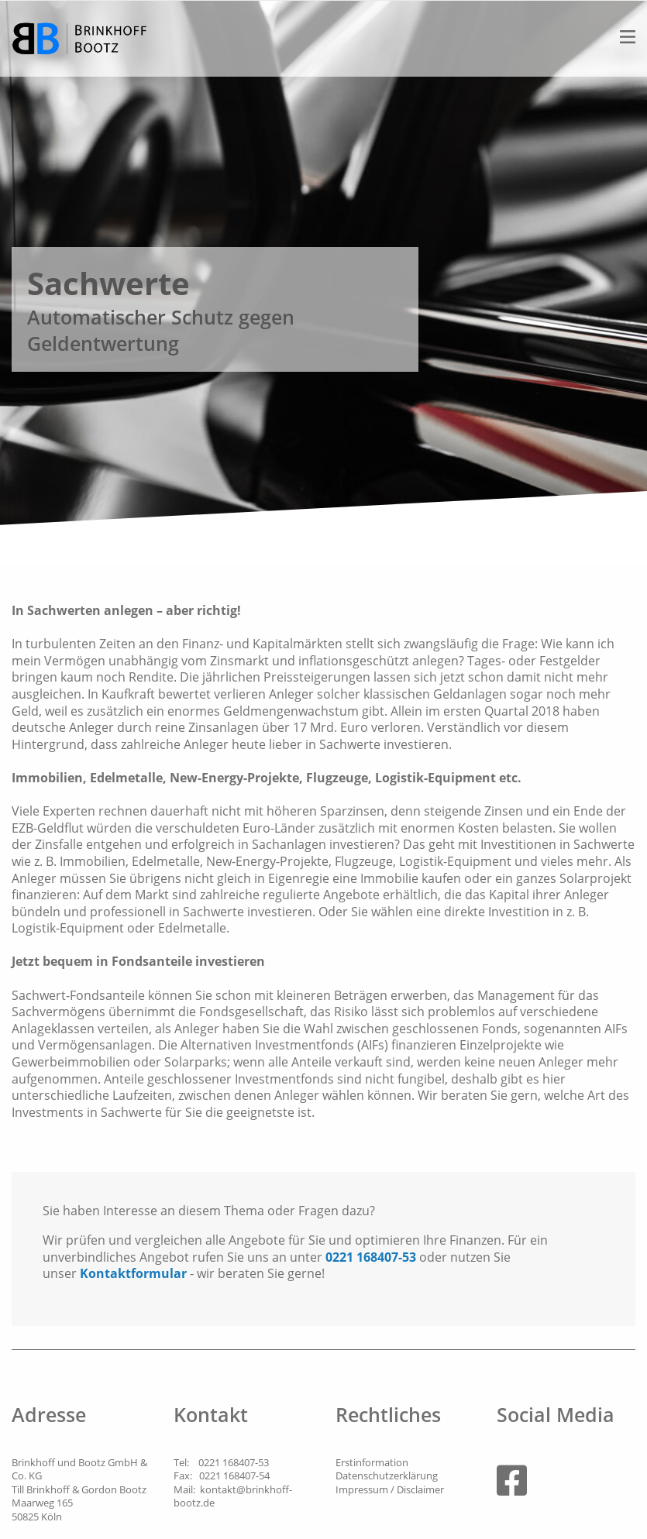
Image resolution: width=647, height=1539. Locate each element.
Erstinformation (372, 1462)
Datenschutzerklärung (387, 1475)
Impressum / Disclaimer (390, 1489)
